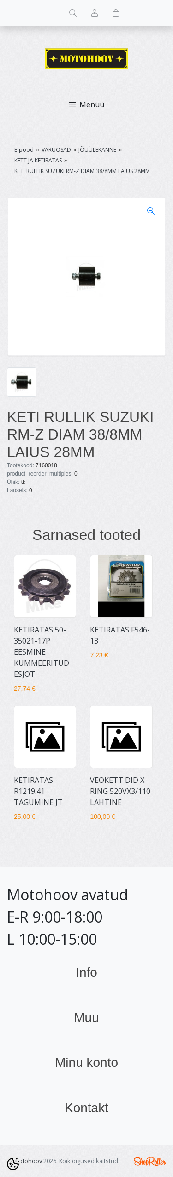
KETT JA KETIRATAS (38, 160)
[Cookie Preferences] (13, 1164)
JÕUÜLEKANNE (97, 150)
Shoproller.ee (150, 1161)
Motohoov (28, 1161)
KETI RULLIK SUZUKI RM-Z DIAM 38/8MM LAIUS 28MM (82, 171)
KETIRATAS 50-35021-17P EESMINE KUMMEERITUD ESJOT (41, 652)
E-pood (24, 150)
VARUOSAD (56, 150)
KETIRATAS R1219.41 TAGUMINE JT (38, 791)
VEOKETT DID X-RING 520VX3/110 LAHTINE (120, 791)
